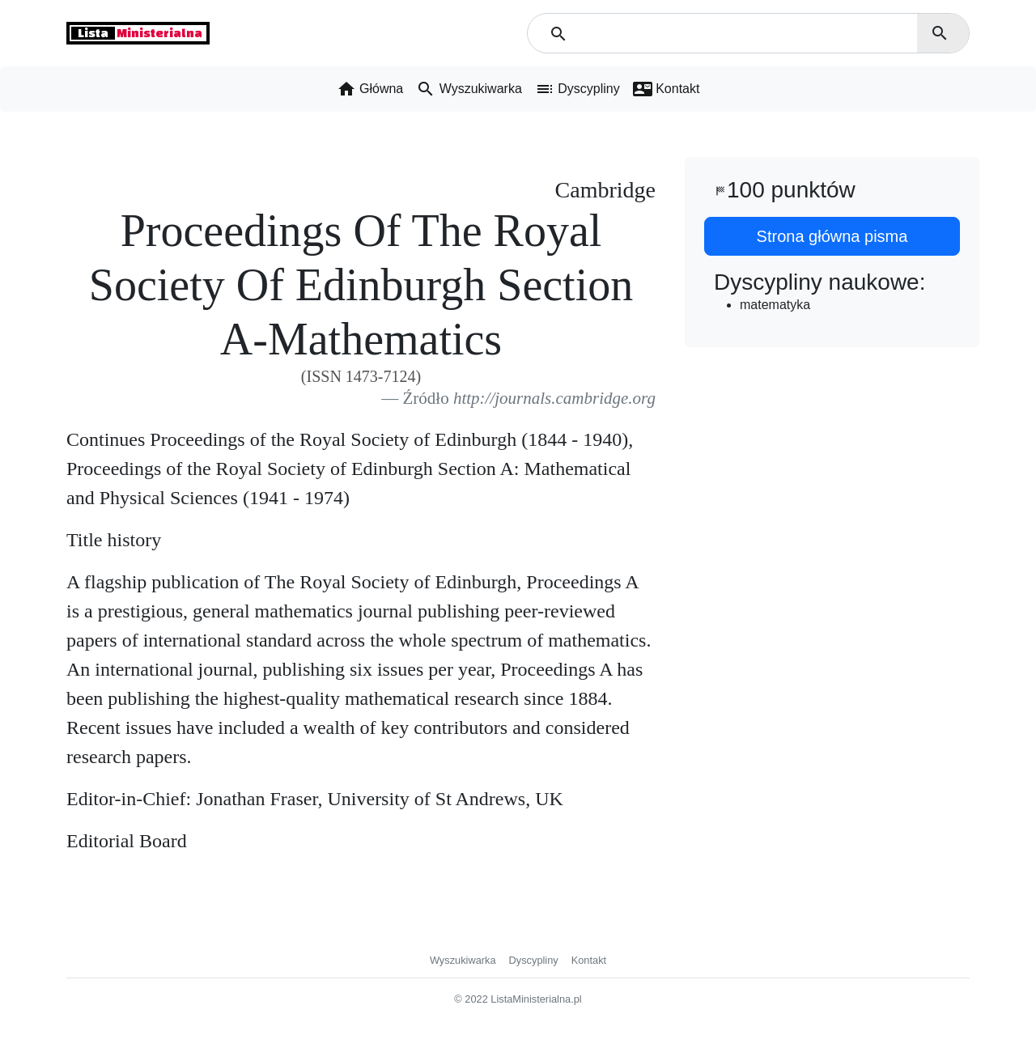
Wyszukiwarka (463, 960)
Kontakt (588, 960)
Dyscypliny (533, 960)
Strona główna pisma (832, 236)
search (939, 33)
